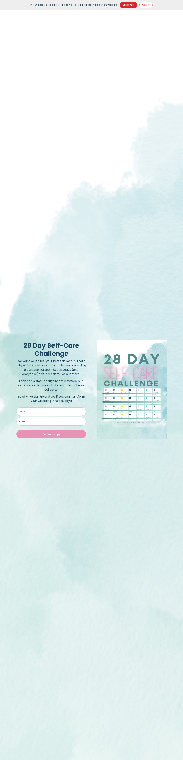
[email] (51, 421)
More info (128, 5)
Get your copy (51, 434)
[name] (51, 411)
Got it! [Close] (146, 5)
